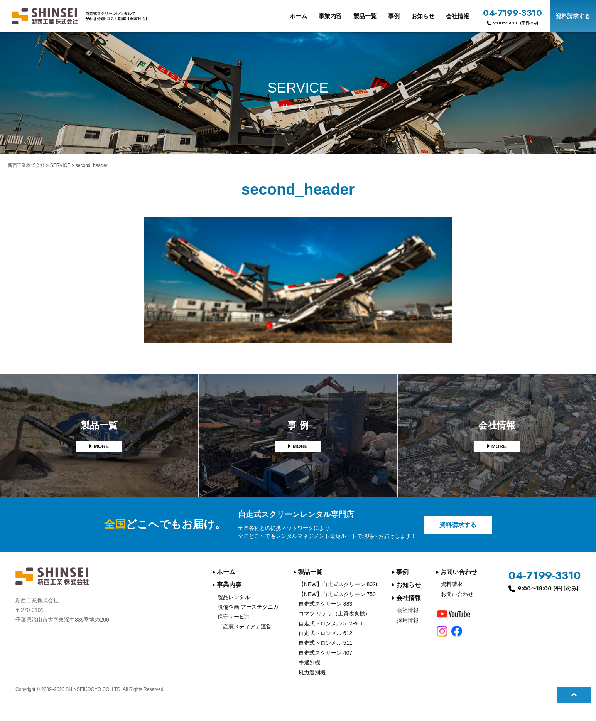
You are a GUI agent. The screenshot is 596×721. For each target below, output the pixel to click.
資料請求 (452, 584)
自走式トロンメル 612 (325, 633)
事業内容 (330, 16)
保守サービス (234, 616)
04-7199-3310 (512, 16)
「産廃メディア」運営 (245, 626)
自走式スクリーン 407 (325, 653)
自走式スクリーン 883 (325, 604)
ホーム (298, 16)
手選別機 (309, 662)
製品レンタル (234, 597)
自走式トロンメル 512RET (331, 623)
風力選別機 (312, 672)
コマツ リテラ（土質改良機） (334, 613)
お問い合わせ (458, 572)
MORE (101, 446)
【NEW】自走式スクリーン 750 (337, 594)
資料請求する (572, 16)
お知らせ (422, 16)
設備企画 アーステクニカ (248, 607)
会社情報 (457, 16)
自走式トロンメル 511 (325, 643)
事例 (394, 16)
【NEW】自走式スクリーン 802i (338, 584)
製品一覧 (365, 16)
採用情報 (408, 620)
